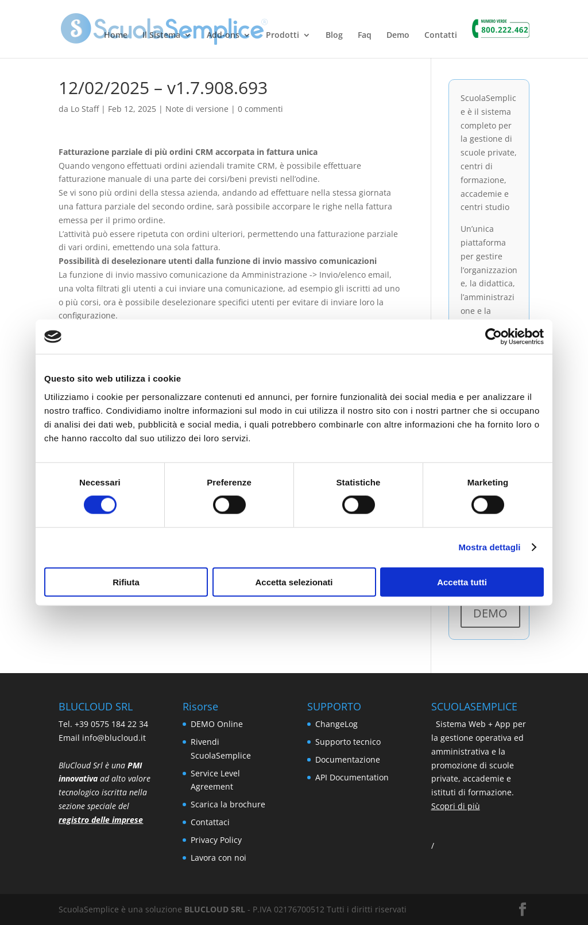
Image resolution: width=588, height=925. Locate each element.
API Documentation (352, 777)
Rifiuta (126, 581)
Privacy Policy (216, 839)
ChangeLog (336, 723)
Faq (365, 35)
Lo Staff (85, 108)
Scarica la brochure (228, 804)
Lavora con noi (218, 857)
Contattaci (210, 822)
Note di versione (197, 108)
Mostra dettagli (489, 547)
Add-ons (223, 35)
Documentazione (347, 759)
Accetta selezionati (293, 581)
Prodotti (282, 35)
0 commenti (260, 108)
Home (115, 35)
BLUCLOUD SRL (214, 909)
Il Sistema (161, 35)
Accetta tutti (462, 581)
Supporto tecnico (348, 741)
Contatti (440, 35)
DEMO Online (217, 723)
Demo (397, 35)
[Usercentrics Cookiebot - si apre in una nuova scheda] (493, 336)
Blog (334, 35)
